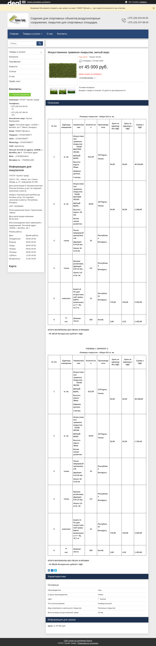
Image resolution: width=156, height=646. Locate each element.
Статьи (12, 71)
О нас (50, 34)
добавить (143, 2)
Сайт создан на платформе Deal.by (78, 641)
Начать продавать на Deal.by (38, 2)
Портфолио (15, 61)
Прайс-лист (15, 81)
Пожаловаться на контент (88, 643)
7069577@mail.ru (22, 131)
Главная (14, 34)
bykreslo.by (19, 146)
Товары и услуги (31, 34)
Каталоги (13, 57)
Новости (13, 66)
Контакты (62, 34)
